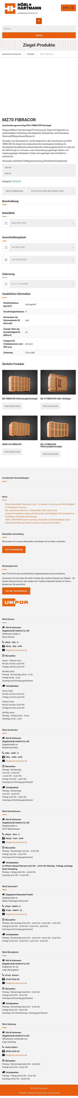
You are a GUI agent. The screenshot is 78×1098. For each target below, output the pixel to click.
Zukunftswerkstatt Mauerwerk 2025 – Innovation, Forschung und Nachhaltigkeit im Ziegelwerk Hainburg (40, 505)
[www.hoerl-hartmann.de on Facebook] (39, 21)
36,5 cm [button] (8, 167)
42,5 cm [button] (8, 173)
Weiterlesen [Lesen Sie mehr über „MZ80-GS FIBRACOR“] (12, 452)
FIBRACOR (16, 181)
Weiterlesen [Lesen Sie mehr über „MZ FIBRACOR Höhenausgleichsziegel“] (12, 406)
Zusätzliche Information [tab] (47, 191)
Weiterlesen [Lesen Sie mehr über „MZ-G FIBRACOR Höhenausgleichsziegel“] (50, 454)
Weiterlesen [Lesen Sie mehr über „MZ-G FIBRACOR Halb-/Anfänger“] (50, 406)
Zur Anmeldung (14, 549)
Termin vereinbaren (16, 591)
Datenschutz (54, 1093)
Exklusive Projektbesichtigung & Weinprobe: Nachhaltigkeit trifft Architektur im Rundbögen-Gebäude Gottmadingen (39, 515)
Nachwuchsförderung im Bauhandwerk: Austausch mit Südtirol (32, 522)
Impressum (42, 1093)
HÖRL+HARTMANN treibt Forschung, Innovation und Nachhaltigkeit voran (37, 519)
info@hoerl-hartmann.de (16, 650)
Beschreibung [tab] (14, 191)
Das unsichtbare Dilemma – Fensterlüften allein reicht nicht (31, 510)
